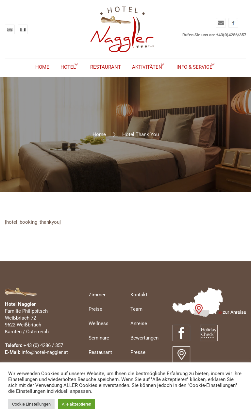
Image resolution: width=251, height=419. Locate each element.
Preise (95, 320)
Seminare (99, 348)
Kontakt (138, 305)
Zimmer (97, 305)
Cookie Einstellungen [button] (31, 404)
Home (99, 145)
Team (136, 320)
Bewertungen (144, 348)
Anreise (138, 334)
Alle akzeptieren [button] (76, 404)
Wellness (99, 334)
